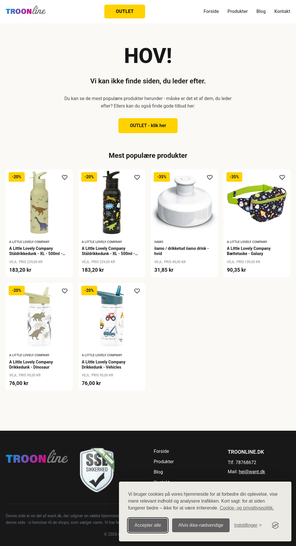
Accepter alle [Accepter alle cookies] (147, 525)
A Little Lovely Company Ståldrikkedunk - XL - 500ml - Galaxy (108, 253)
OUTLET (125, 11)
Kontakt (282, 11)
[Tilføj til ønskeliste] (64, 177)
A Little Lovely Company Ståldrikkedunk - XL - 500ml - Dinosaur (35, 253)
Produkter (238, 11)
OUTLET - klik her (148, 125)
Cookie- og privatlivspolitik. (247, 507)
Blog (261, 11)
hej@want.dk (252, 471)
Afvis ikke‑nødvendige (201, 525)
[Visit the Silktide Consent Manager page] (275, 525)
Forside (211, 11)
